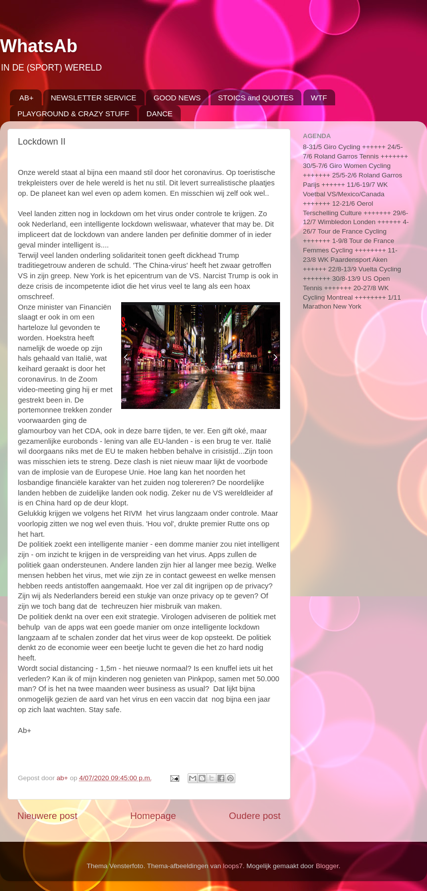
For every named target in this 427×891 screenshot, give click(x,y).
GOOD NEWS (177, 97)
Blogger (327, 866)
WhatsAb (38, 46)
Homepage (153, 815)
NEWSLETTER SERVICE (93, 97)
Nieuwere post (47, 815)
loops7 (233, 866)
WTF (319, 97)
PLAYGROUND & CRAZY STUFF (73, 113)
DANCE (159, 113)
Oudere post (255, 815)
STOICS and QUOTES (255, 97)
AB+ (26, 97)
